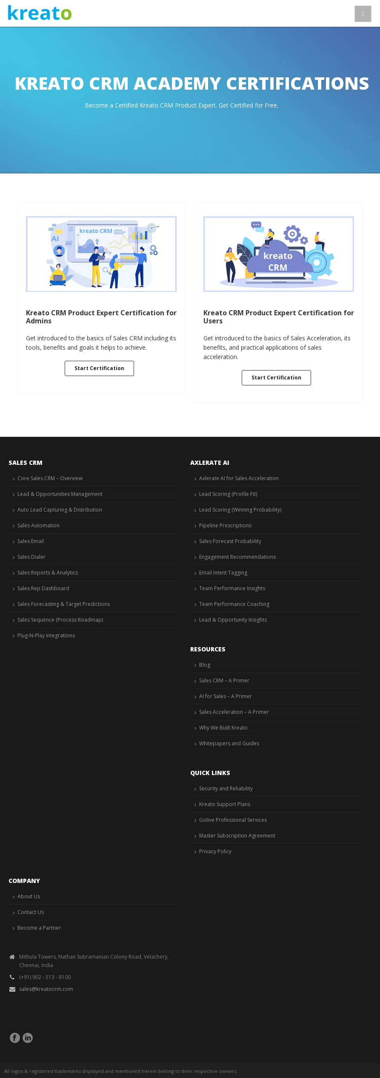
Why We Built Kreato (223, 727)
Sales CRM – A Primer (224, 680)
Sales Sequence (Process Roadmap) (60, 619)
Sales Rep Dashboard (43, 588)
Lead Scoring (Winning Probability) (240, 509)
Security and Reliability (226, 788)
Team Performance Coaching (234, 604)
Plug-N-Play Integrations (46, 635)
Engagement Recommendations (237, 556)
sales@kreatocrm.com (46, 989)
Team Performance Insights (232, 588)
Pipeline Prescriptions (225, 525)
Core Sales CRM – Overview (50, 478)
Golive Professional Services (233, 819)
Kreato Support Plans (224, 804)
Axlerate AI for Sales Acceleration (239, 478)
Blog (204, 664)
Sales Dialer (31, 556)
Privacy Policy (215, 851)
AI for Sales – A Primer (225, 696)
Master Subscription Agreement (237, 835)
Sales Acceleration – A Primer (234, 712)
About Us (28, 896)
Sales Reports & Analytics (47, 572)
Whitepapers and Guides (229, 743)
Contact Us (30, 912)
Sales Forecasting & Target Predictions (63, 604)
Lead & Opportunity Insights (233, 619)
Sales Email (30, 541)
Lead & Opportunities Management (60, 494)
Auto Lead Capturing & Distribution (59, 509)
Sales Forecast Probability (230, 541)
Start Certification (99, 368)
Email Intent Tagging (223, 572)
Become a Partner (39, 927)
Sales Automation (38, 525)
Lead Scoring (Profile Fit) (228, 494)
